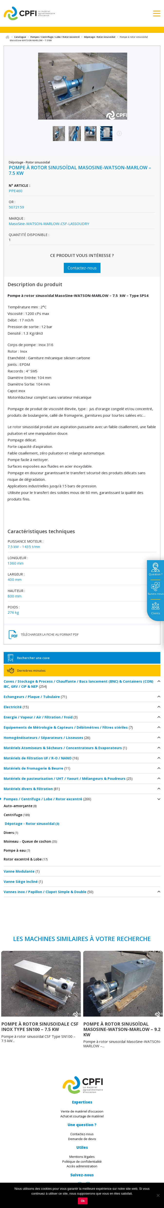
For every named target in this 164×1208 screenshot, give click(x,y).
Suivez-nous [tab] (156, 593)
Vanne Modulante (19, 871)
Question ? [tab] (155, 574)
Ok (83, 1201)
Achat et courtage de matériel (82, 1116)
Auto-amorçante (18, 805)
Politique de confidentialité (82, 1161)
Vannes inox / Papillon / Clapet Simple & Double (45, 891)
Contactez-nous (82, 268)
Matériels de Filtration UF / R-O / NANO (38, 758)
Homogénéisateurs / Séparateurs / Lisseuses (43, 737)
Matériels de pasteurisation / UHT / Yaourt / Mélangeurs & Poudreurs (65, 778)
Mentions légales (82, 1156)
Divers (9, 832)
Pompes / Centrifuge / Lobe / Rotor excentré (55, 36)
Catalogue (20, 36)
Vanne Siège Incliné (21, 881)
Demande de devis (82, 1139)
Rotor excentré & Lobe (23, 859)
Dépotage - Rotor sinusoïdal (99, 36)
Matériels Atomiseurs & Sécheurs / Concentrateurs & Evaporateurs (63, 748)
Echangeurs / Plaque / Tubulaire (32, 696)
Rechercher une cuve (33, 658)
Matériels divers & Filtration (28, 788)
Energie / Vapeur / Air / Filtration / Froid (38, 717)
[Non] (157, 1195)
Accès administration (82, 1166)
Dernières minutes (31, 670)
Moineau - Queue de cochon (27, 841)
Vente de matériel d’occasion (82, 1111)
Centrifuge (13, 814)
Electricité (13, 707)
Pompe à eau (15, 850)
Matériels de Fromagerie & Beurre (33, 768)
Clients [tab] (155, 613)
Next (116, 135)
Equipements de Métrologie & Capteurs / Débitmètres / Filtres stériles (66, 727)
